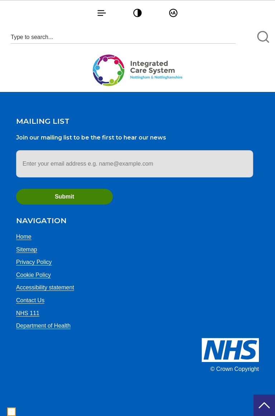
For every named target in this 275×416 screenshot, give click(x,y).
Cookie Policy (33, 275)
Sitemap (26, 249)
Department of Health (43, 326)
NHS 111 (27, 313)
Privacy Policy (34, 262)
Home (24, 237)
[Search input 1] (123, 37)
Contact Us (30, 300)
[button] (102, 12)
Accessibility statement (45, 287)
